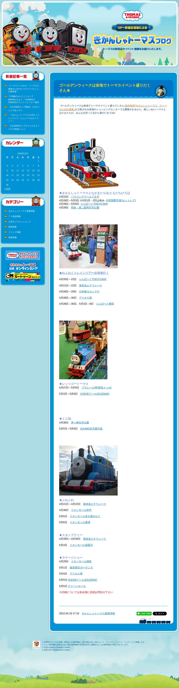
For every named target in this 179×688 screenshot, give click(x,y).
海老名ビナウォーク (90, 285)
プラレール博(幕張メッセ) (96, 387)
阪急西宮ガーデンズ (81, 567)
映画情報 (13, 237)
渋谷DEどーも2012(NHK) (94, 393)
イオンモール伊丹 (81, 510)
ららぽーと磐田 (105, 303)
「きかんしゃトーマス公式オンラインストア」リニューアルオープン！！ (23, 118)
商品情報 (13, 227)
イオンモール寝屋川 (81, 545)
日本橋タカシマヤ (89, 291)
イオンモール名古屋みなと (85, 516)
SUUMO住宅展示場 (91, 428)
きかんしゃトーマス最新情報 (22, 211)
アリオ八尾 (85, 297)
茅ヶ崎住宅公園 (80, 422)
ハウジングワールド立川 (85, 196)
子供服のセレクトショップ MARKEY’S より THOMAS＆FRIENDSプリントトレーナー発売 (23, 99)
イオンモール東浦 (80, 522)
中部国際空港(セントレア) (121, 200)
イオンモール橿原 (81, 561)
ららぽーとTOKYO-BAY (94, 203)
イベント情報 (15, 232)
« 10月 (7, 189)
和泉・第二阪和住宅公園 (85, 207)
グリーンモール (77, 586)
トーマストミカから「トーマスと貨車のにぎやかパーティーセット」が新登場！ (24, 89)
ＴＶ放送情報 (15, 216)
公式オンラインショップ (20, 222)
